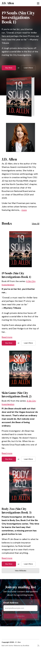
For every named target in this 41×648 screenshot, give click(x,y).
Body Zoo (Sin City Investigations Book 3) (17, 510)
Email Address (10, 602)
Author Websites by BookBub (19, 645)
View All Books (20, 570)
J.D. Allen (8, 3)
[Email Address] (20, 608)
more (24, 210)
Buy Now (8, 68)
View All (35, 223)
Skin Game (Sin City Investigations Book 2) (17, 394)
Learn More (28, 68)
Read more (7, 337)
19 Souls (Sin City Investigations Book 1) (18, 17)
